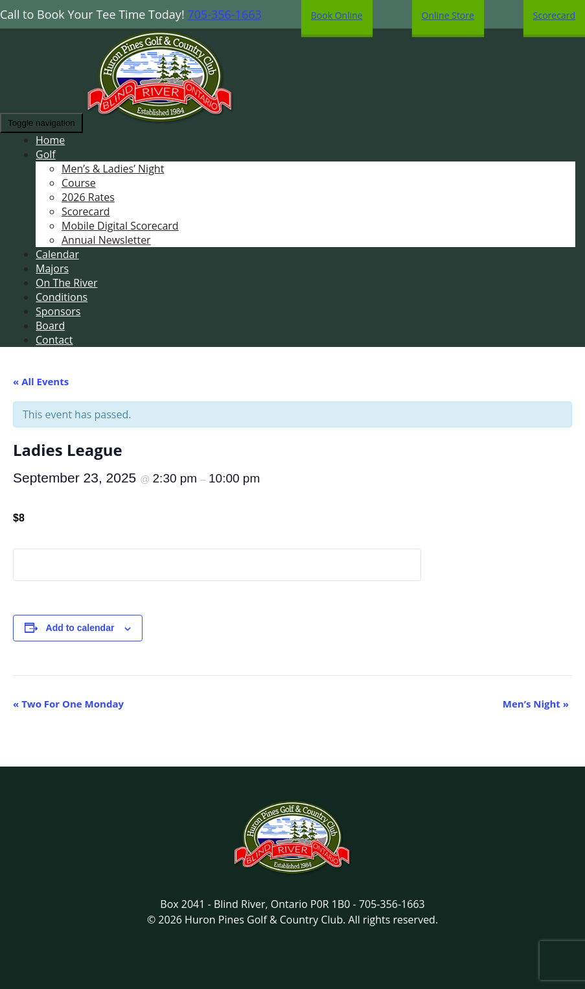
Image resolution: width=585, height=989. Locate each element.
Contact (54, 340)
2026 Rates (88, 197)
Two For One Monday (68, 703)
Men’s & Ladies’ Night (113, 168)
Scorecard (85, 211)
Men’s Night (536, 703)
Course (79, 183)
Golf (46, 154)
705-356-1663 (224, 14)
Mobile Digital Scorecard (120, 226)
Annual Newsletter (106, 240)
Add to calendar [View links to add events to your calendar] (80, 628)
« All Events (41, 381)
